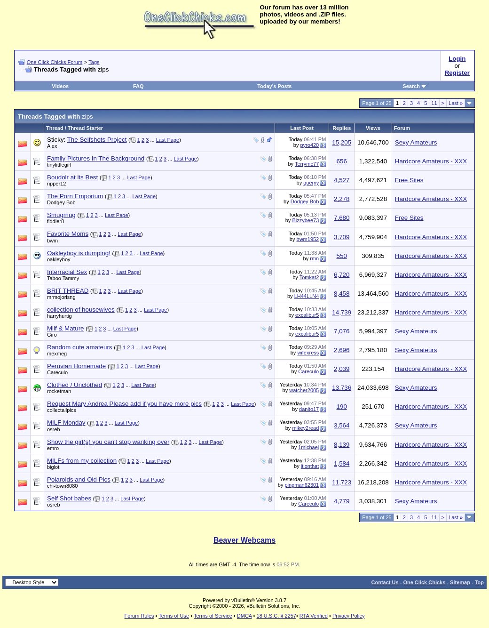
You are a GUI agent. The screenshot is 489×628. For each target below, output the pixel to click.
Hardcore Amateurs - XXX (431, 161)
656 (342, 161)
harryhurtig (59, 316)
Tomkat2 (309, 277)
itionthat (310, 466)
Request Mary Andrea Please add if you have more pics (124, 403)
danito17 (309, 409)
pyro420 (309, 145)
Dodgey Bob (61, 202)
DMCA (244, 616)
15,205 (341, 142)
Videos (60, 86)
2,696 (341, 350)
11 (434, 103)
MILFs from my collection (82, 460)
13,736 (341, 387)
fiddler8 (55, 221)
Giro (52, 335)
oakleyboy (59, 259)
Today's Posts (274, 86)
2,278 (341, 198)
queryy (311, 182)
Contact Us (385, 582)
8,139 (341, 444)
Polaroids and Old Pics (78, 479)
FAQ (138, 86)
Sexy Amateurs (416, 142)
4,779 (341, 501)
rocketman (59, 391)
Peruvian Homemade (76, 366)
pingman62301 (301, 485)
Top (479, 582)
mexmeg (57, 353)
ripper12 (56, 183)
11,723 (341, 482)
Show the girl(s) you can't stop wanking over (108, 441)
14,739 (341, 312)
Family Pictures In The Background (95, 158)
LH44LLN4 (306, 296)
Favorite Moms (67, 233)
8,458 (341, 293)
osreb (53, 429)
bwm (52, 240)
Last (456, 103)
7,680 (341, 217)
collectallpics (61, 410)
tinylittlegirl (59, 165)
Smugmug (61, 214)
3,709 (341, 237)
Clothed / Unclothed (74, 384)
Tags (93, 62)
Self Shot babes (69, 498)
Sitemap (460, 582)
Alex (52, 146)
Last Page (168, 140)
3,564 (341, 425)
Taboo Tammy (63, 278)
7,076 (341, 331)
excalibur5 (307, 315)
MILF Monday (66, 422)
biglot (53, 467)
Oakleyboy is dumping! (78, 253)
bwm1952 (308, 239)
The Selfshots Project (97, 139)
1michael (308, 447)
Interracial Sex (67, 271)
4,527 (341, 180)
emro (53, 448)
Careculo (57, 372)
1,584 (341, 463)
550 (342, 255)
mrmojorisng (61, 297)
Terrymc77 (307, 164)
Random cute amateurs (79, 347)
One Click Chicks (424, 582)
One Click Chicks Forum (55, 62)
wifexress (308, 352)
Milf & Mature (65, 328)
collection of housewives (81, 309)
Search (414, 86)
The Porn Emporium (75, 196)
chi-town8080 (62, 486)
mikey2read (305, 428)
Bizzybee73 (305, 220)
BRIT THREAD (67, 290)
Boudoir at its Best (72, 177)
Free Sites (409, 180)
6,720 (341, 274)
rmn (314, 258)
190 (342, 406)
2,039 (341, 368)
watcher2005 (304, 390)
